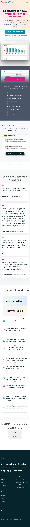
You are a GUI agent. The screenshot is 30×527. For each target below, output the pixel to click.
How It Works (15, 432)
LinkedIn (3, 498)
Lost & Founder (5, 476)
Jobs (2, 482)
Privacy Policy (19, 476)
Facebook (3, 507)
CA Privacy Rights (20, 487)
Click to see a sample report (15, 79)
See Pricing (15, 436)
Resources (3, 485)
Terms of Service (20, 479)
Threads (3, 501)
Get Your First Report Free (15, 31)
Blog (2, 488)
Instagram (3, 504)
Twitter (3, 511)
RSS (2, 491)
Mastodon (3, 514)
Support (3, 479)
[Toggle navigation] (27, 2)
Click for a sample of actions (15, 153)
